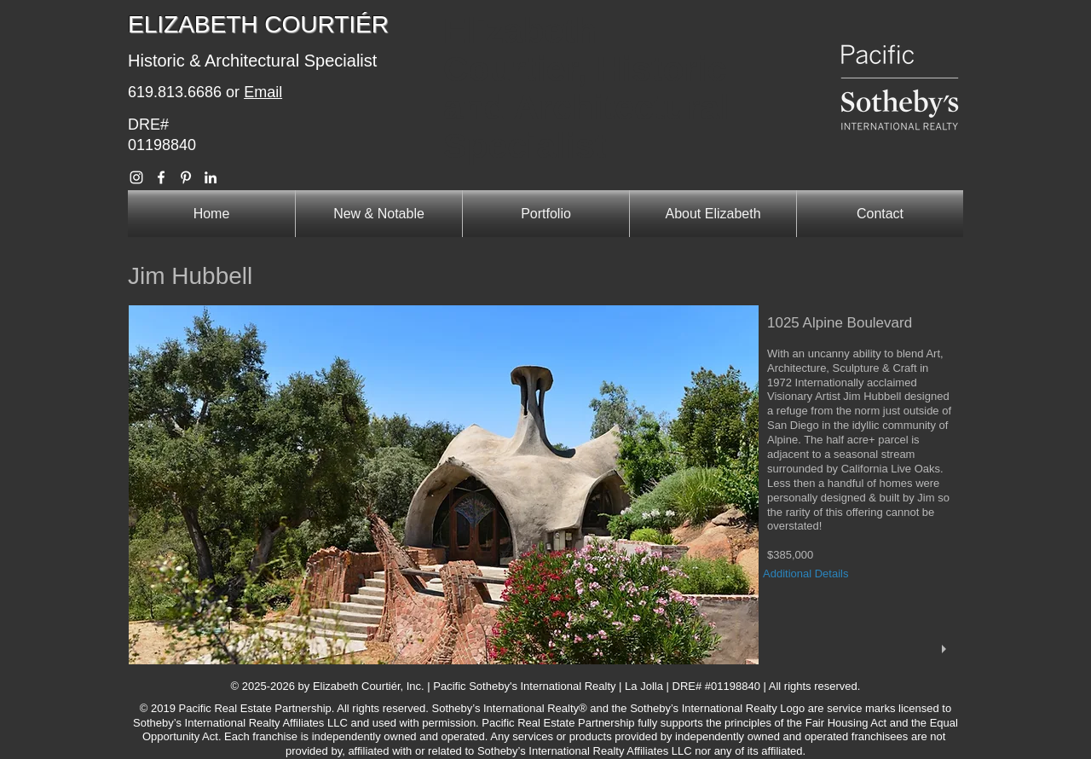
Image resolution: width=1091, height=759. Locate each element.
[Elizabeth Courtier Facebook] (161, 177)
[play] (946, 649)
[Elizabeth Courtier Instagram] (136, 177)
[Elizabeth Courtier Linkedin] (210, 177)
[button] (546, 484)
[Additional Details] (818, 574)
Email (263, 92)
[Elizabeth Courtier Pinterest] (185, 177)
